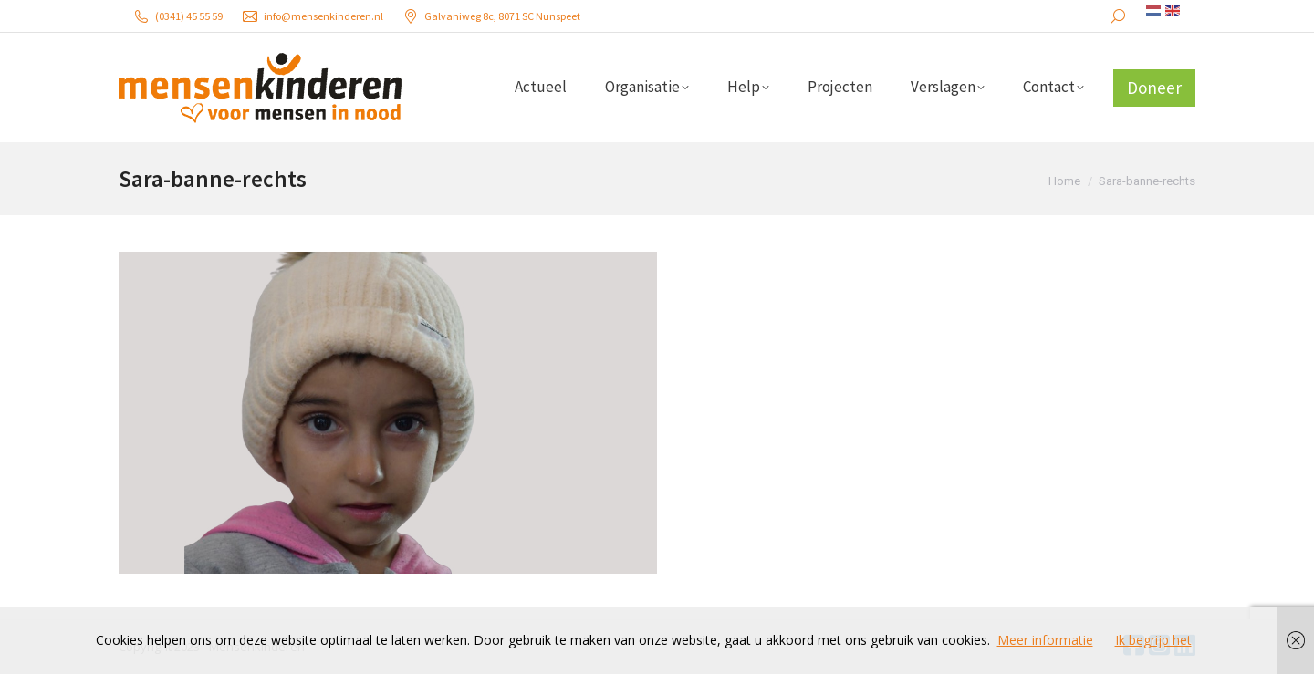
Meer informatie (1045, 639)
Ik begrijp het (1153, 639)
